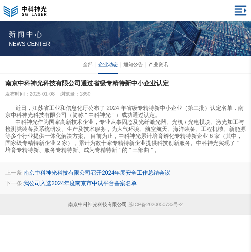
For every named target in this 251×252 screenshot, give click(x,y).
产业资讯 (158, 64)
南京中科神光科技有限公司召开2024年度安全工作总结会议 (96, 173)
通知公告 (133, 64)
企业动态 (108, 67)
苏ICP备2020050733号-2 (155, 204)
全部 (88, 64)
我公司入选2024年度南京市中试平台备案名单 (80, 183)
